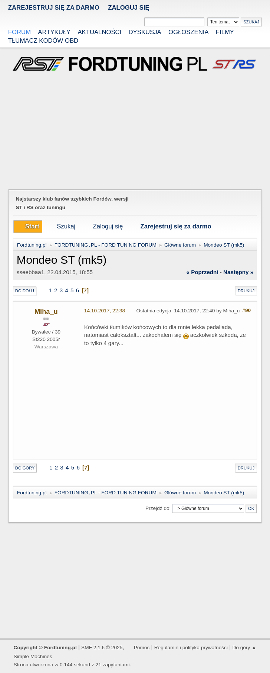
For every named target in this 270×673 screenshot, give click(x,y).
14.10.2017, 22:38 (104, 310)
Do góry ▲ (244, 647)
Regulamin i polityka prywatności (191, 647)
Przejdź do (157, 508)
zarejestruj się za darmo (53, 7)
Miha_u (46, 311)
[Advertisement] (135, 131)
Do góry (25, 468)
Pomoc (142, 647)
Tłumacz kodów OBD (43, 40)
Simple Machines (32, 656)
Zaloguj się (128, 7)
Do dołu (24, 291)
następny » (238, 272)
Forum (19, 32)
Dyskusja (145, 32)
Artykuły (54, 32)
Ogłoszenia (188, 32)
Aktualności (99, 32)
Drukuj (246, 291)
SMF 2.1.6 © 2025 (101, 647)
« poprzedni (202, 272)
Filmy (225, 32)
